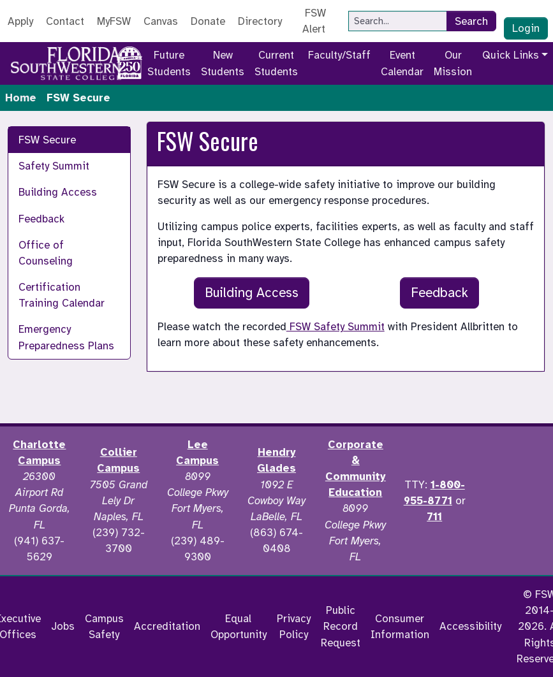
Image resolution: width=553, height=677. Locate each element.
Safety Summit (53, 166)
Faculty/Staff (339, 55)
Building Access (57, 192)
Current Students (276, 63)
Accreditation (167, 626)
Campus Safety (104, 626)
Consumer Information (400, 626)
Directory (260, 21)
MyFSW (114, 21)
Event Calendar (402, 63)
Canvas (161, 21)
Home (20, 98)
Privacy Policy (294, 626)
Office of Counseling (45, 253)
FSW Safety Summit (335, 326)
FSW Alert (314, 21)
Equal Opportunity (238, 626)
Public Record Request (340, 626)
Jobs (63, 626)
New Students (222, 63)
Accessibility (470, 626)
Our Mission (453, 63)
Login (526, 28)
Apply (20, 21)
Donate (208, 21)
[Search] (397, 21)
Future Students (169, 63)
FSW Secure (47, 140)
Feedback (41, 219)
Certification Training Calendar (61, 295)
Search (471, 21)
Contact (65, 21)
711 (434, 516)
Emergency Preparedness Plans (66, 337)
